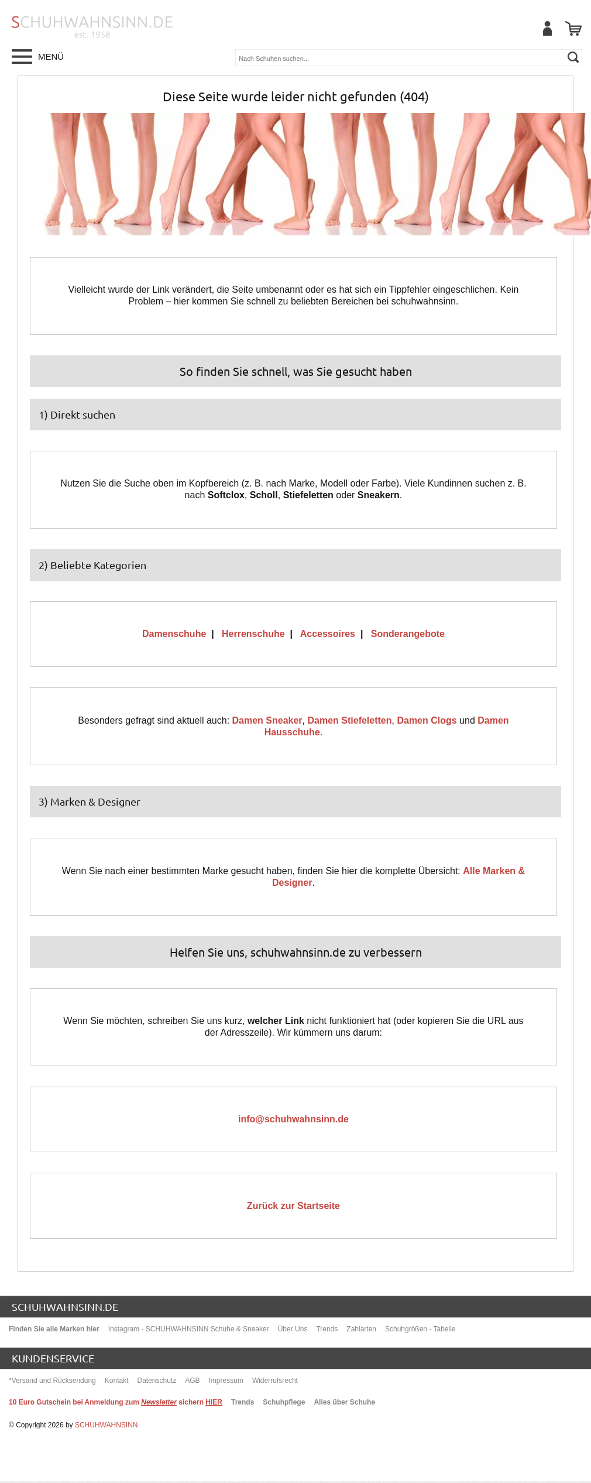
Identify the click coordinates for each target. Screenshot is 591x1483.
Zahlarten (361, 1329)
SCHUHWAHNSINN (106, 1425)
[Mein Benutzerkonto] (547, 28)
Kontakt (117, 1380)
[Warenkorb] (573, 28)
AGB (192, 1380)
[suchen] (573, 57)
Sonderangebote (408, 634)
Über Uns (293, 1329)
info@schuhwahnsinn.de (293, 1119)
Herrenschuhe (253, 634)
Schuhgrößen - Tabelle (420, 1329)
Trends (327, 1329)
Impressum (226, 1380)
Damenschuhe (174, 634)
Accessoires (327, 634)
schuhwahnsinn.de (65, 1306)
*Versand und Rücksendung (52, 1380)
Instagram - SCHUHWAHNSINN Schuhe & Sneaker (188, 1329)
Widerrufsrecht (275, 1380)
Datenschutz (156, 1380)
